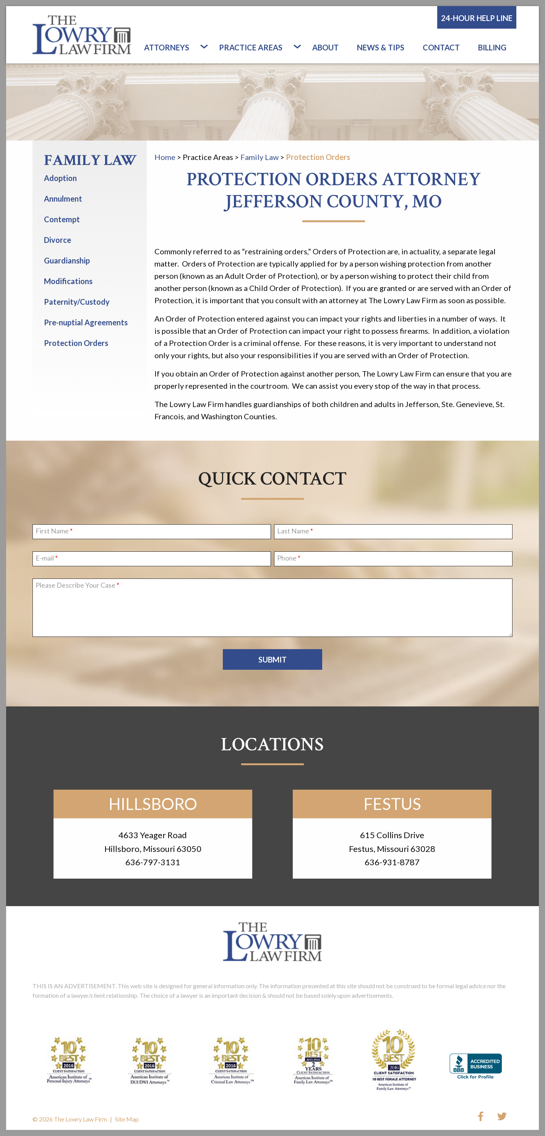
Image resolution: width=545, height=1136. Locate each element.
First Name (52, 531)
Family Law (259, 157)
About (325, 47)
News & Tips (380, 47)
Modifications (68, 281)
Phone (287, 558)
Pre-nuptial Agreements (86, 322)
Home (164, 157)
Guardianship (67, 260)
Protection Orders (318, 157)
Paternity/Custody (77, 301)
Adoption (60, 178)
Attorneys (166, 47)
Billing (492, 47)
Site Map (127, 1119)
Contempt (62, 219)
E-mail (45, 558)
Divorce (57, 239)
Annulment (63, 198)
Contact (441, 47)
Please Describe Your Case (75, 585)
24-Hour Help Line (477, 18)
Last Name (293, 531)
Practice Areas (250, 47)
